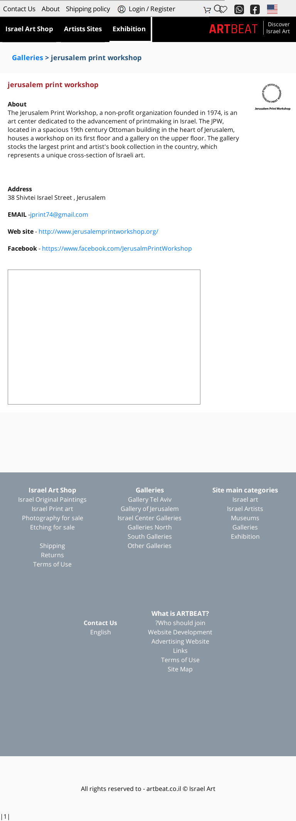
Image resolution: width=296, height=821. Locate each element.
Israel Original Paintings (52, 499)
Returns (52, 555)
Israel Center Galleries (150, 518)
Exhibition (245, 536)
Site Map (180, 669)
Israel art (245, 499)
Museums (245, 518)
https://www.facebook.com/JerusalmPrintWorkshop (117, 248)
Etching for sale (52, 527)
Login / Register (145, 9)
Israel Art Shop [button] (29, 28)
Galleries (27, 57)
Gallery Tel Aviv (150, 499)
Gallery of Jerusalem (150, 508)
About (51, 8)
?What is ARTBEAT (180, 613)
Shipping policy (88, 8)
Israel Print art (52, 508)
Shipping (52, 545)
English (100, 632)
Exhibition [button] (129, 28)
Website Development (180, 632)
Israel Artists (245, 508)
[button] (272, 9)
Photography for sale (52, 518)
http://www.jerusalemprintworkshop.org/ (98, 231)
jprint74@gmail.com (59, 214)
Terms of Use (52, 564)
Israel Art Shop (52, 490)
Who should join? (180, 623)
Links (180, 650)
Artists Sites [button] (83, 28)
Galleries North (150, 527)
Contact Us (19, 8)
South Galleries (150, 536)
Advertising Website (180, 641)
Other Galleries (150, 545)
